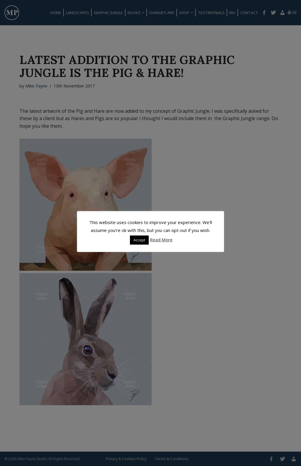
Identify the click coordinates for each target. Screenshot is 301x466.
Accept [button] (139, 240)
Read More (161, 240)
